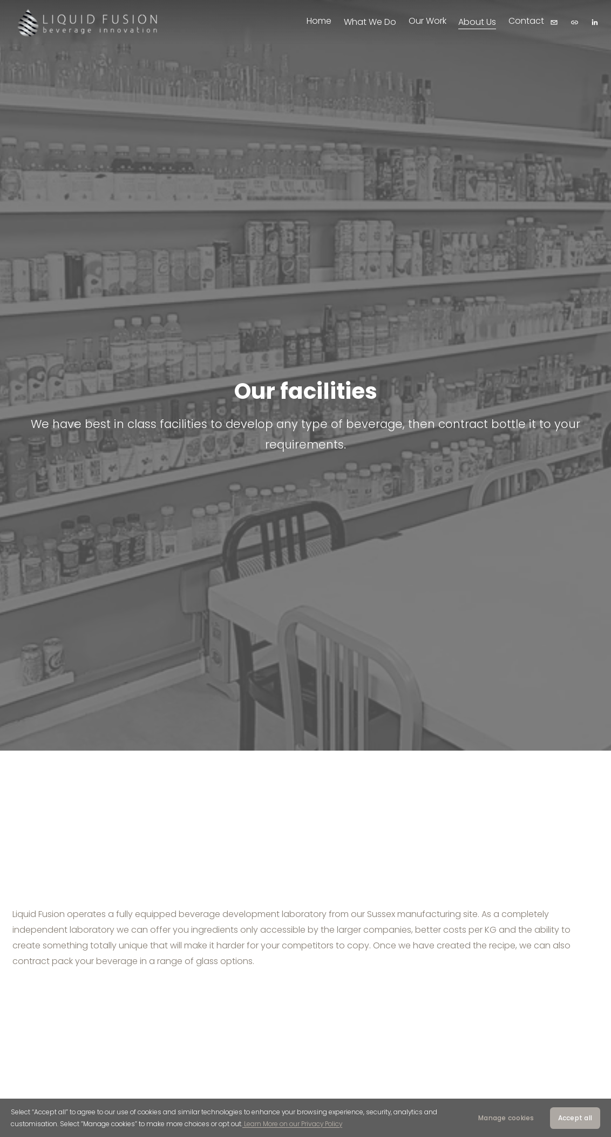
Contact (526, 21)
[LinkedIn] (594, 22)
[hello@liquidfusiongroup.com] (554, 22)
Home (319, 21)
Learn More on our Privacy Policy (292, 1123)
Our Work (427, 21)
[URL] (575, 22)
